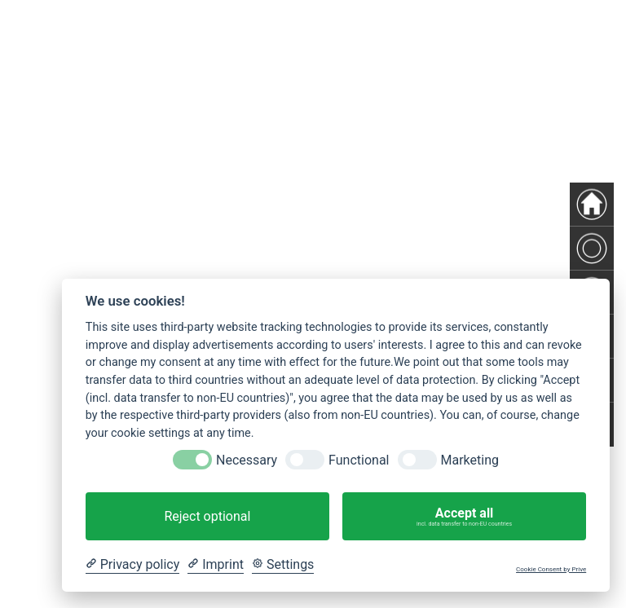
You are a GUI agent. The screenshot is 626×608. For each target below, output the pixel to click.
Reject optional (207, 516)
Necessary (246, 460)
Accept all (464, 516)
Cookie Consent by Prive (551, 569)
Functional (358, 460)
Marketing (470, 460)
